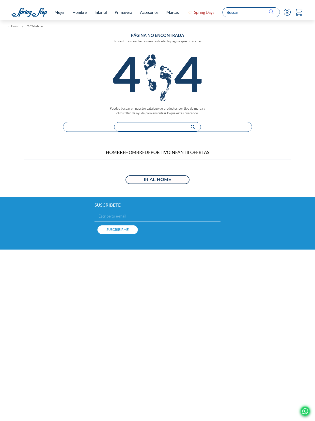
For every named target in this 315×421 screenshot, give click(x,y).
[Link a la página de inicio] (14, 26)
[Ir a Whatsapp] (305, 411)
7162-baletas (34, 25)
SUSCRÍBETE (107, 204)
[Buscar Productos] (272, 12)
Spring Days (205, 12)
